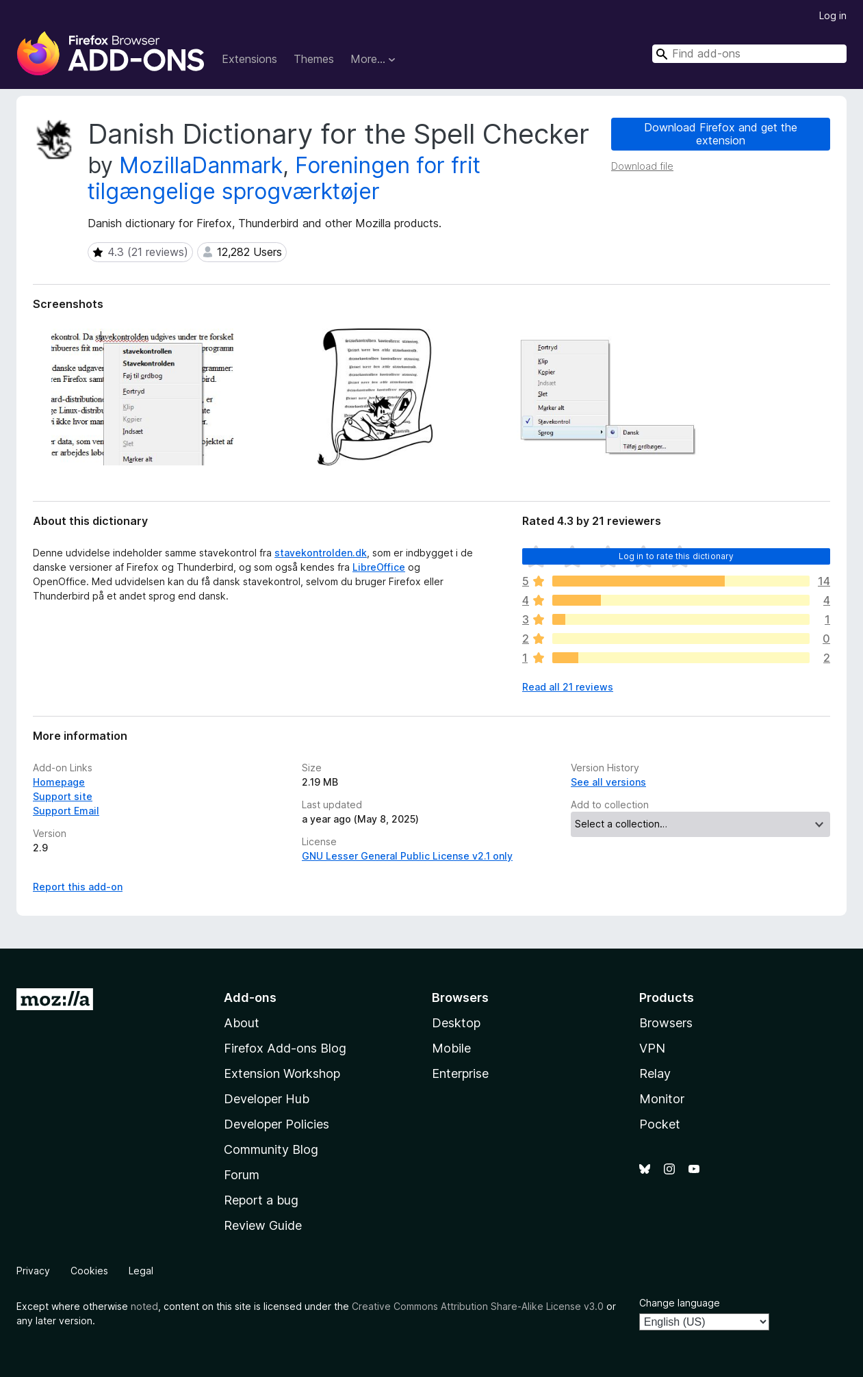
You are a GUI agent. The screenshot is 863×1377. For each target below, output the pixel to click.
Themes (314, 59)
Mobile (451, 1048)
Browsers (666, 1023)
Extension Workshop (282, 1073)
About (241, 1023)
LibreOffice (378, 567)
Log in (833, 15)
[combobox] (749, 53)
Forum (241, 1175)
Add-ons (250, 997)
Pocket (659, 1124)
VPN (652, 1048)
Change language (679, 1303)
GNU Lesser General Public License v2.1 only (407, 856)
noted (144, 1306)
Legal (141, 1270)
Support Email (66, 810)
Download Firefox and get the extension (720, 133)
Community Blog (271, 1149)
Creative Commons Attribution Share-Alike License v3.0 (478, 1306)
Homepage (59, 782)
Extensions (249, 59)
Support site (62, 796)
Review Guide (263, 1225)
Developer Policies (276, 1124)
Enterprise (460, 1073)
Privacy (33, 1270)
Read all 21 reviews (567, 687)
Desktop (456, 1023)
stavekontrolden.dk (320, 552)
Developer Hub (266, 1099)
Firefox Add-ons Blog (285, 1048)
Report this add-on (78, 886)
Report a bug (261, 1200)
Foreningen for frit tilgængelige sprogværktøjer (284, 178)
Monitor (661, 1099)
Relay (655, 1073)
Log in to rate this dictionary (676, 556)
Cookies (89, 1270)
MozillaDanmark (201, 165)
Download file (642, 166)
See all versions (608, 782)
